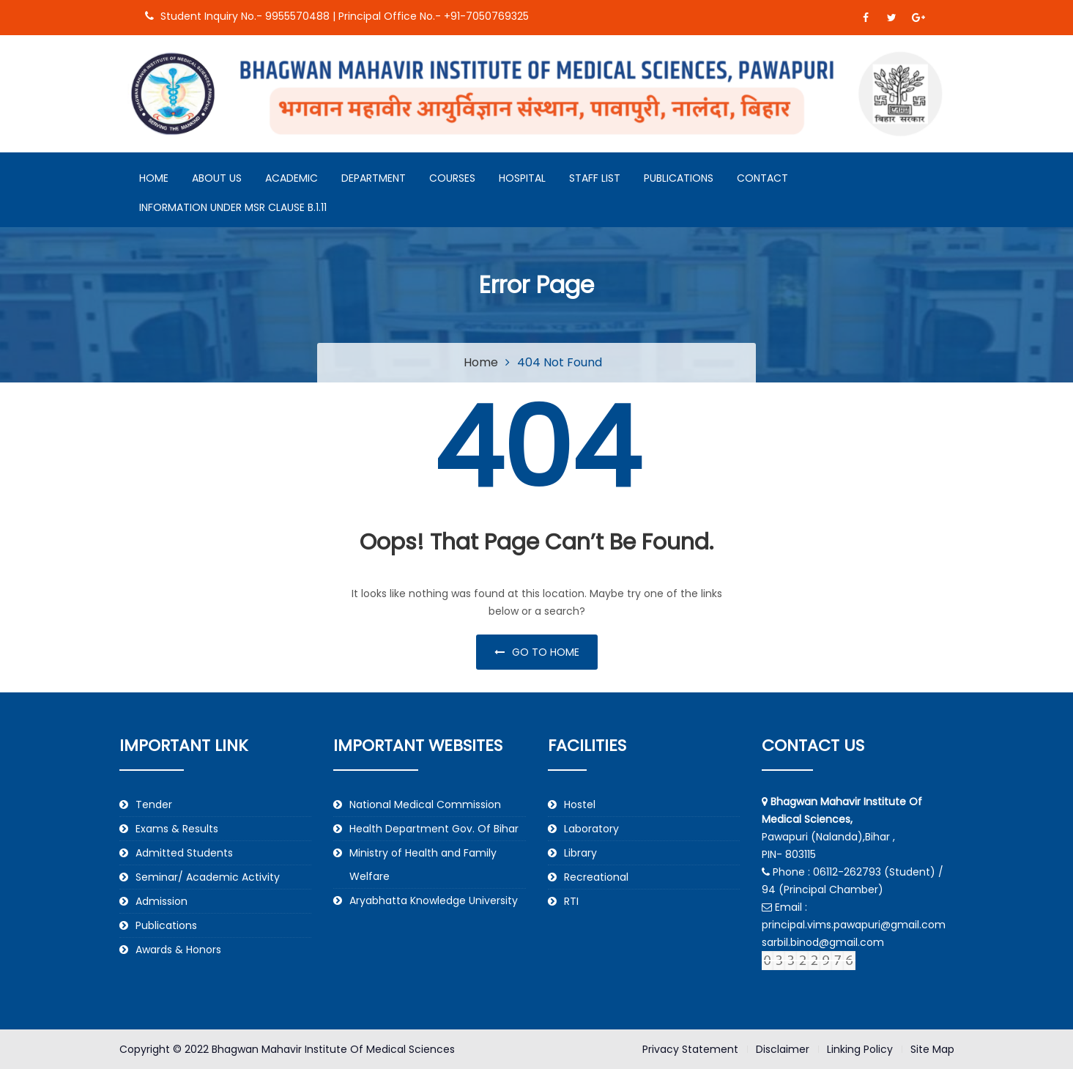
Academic (291, 178)
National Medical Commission (425, 804)
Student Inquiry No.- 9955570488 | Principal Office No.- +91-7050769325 (337, 16)
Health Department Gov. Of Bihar (434, 828)
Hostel (579, 804)
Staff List (594, 178)
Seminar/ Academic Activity (207, 877)
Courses (452, 178)
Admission (161, 901)
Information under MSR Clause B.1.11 (233, 207)
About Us (217, 178)
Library (580, 853)
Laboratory (591, 828)
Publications (678, 178)
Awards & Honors (178, 949)
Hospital (522, 178)
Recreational (596, 877)
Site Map (932, 1049)
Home (153, 178)
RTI (571, 901)
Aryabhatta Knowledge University (433, 900)
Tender (153, 804)
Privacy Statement (690, 1049)
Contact (762, 178)
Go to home (536, 652)
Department (373, 178)
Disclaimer (782, 1049)
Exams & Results (176, 828)
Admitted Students (184, 853)
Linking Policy (860, 1049)
